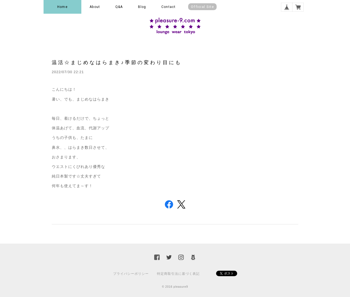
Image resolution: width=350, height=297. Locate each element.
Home (62, 7)
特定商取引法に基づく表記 (178, 274)
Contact (168, 7)
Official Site (202, 7)
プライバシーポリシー (131, 274)
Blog (142, 7)
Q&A (119, 7)
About (95, 7)
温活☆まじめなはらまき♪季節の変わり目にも (117, 62)
